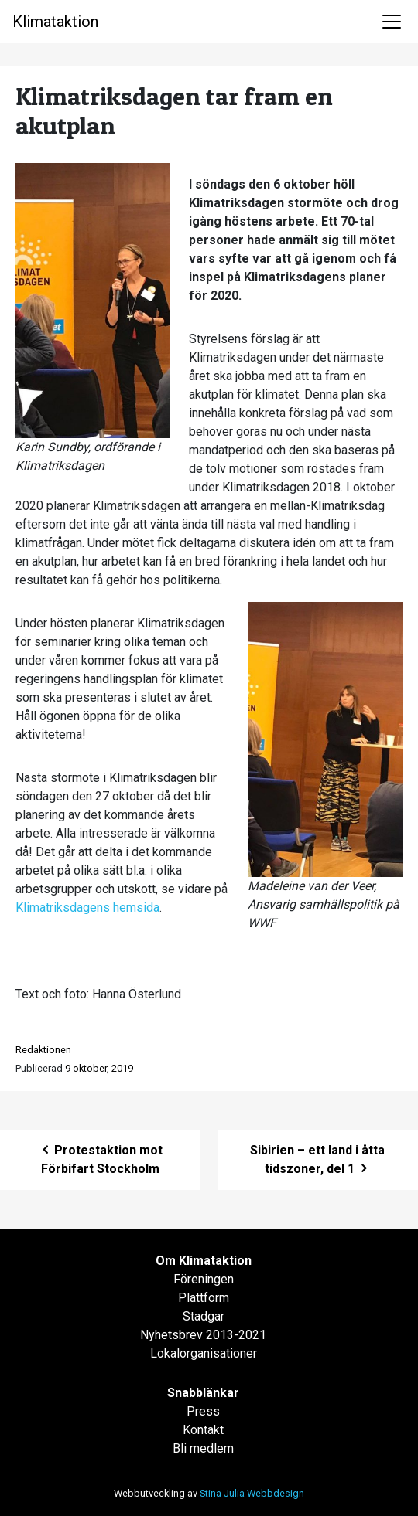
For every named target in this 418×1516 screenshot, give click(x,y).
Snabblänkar (203, 1392)
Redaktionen (43, 1049)
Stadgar (203, 1316)
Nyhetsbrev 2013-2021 (203, 1334)
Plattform (203, 1297)
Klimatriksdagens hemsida (87, 907)
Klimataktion (55, 21)
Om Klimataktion (204, 1260)
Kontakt (203, 1430)
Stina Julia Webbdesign (252, 1493)
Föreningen (203, 1279)
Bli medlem (203, 1448)
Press (203, 1411)
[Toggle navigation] (392, 22)
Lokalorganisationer (203, 1353)
